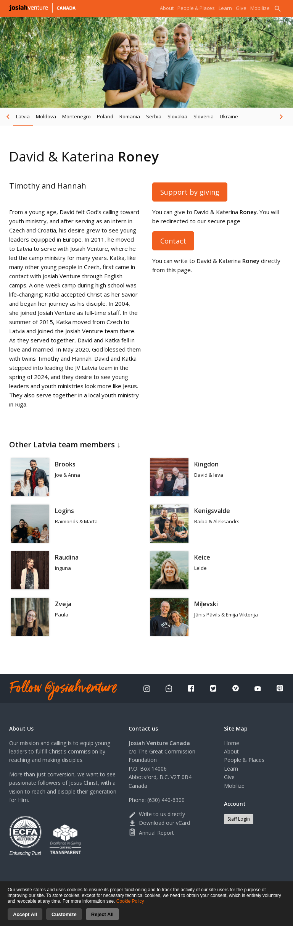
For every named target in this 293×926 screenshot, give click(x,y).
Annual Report (151, 832)
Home (231, 743)
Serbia (153, 116)
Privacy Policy (155, 884)
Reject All (102, 919)
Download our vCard (159, 822)
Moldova (46, 116)
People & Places (196, 8)
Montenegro (76, 116)
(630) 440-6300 (166, 799)
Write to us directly (157, 814)
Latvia (23, 116)
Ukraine (229, 116)
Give (241, 8)
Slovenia (203, 116)
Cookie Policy (130, 905)
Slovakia (177, 116)
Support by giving (189, 192)
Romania (129, 116)
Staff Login (238, 819)
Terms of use (189, 884)
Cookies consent (226, 884)
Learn (225, 8)
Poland (105, 116)
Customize (64, 919)
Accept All (25, 919)
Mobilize (260, 8)
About (167, 8)
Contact (173, 240)
